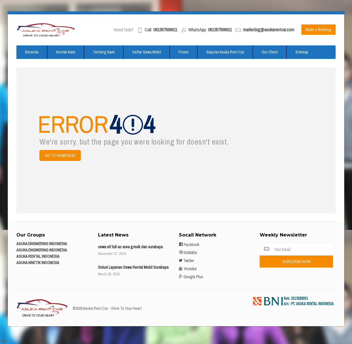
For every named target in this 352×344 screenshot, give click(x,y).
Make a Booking (318, 29)
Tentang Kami (104, 52)
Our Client (270, 52)
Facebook (189, 244)
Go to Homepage (60, 155)
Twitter (186, 260)
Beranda (32, 52)
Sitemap (301, 52)
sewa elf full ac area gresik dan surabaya (130, 246)
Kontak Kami (65, 52)
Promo (184, 52)
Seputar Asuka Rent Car (225, 52)
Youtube (188, 268)
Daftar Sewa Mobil (146, 52)
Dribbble (188, 252)
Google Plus (191, 276)
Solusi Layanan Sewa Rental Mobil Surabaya (133, 267)
